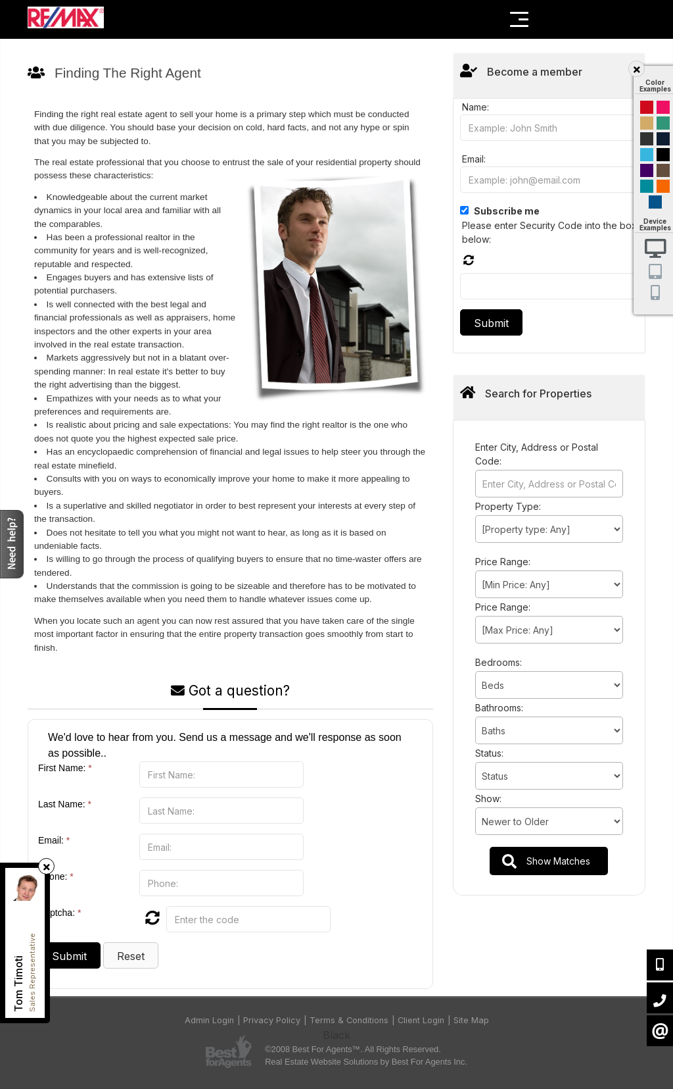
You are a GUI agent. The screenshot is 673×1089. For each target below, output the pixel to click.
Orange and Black (663, 186)
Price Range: (502, 561)
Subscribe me (507, 210)
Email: (54, 840)
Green (663, 123)
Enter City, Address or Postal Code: (536, 454)
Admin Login (209, 1020)
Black (663, 154)
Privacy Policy (271, 1020)
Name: (475, 107)
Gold (646, 123)
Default (655, 202)
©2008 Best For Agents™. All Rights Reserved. (353, 1049)
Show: (488, 798)
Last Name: (64, 804)
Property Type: (508, 506)
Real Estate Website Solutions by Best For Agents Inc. (366, 1062)
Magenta (663, 107)
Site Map (471, 1020)
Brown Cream (663, 170)
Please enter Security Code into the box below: (549, 232)
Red (646, 107)
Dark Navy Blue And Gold (663, 138)
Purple (646, 170)
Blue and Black (646, 186)
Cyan (646, 154)
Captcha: (59, 912)
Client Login (421, 1020)
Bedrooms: (498, 662)
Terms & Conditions (349, 1020)
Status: (489, 753)
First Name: (65, 768)
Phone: (56, 876)
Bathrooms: (499, 707)
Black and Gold (646, 138)
